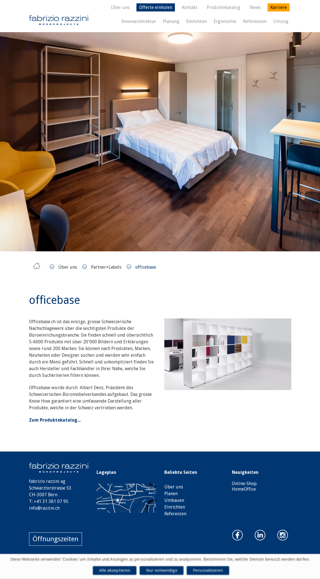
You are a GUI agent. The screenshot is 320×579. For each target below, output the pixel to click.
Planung (171, 21)
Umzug (280, 21)
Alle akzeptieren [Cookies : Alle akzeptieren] (113, 570)
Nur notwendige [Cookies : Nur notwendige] (161, 570)
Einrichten (196, 21)
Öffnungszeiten (55, 539)
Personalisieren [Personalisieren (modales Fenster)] (209, 570)
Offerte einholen (155, 7)
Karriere (278, 7)
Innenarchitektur (138, 21)
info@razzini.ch (44, 508)
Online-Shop (244, 483)
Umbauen (174, 500)
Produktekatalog (223, 7)
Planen (171, 493)
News (255, 7)
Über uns (120, 7)
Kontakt (189, 7)
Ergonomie (224, 21)
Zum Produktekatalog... (55, 420)
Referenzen (254, 21)
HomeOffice (244, 489)
